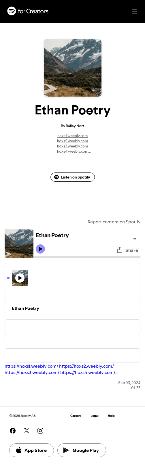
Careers (75, 416)
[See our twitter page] (26, 430)
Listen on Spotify (72, 177)
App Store (31, 450)
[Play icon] (40, 249)
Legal (95, 416)
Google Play (81, 450)
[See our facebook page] (12, 430)
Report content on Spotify (114, 221)
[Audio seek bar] (86, 257)
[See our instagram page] (40, 430)
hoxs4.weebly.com (72, 151)
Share (127, 250)
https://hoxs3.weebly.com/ (32, 372)
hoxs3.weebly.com (72, 146)
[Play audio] (134, 237)
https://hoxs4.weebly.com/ (87, 372)
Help (111, 416)
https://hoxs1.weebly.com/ (31, 366)
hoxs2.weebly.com (72, 140)
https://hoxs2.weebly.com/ (86, 366)
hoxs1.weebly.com (72, 135)
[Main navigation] (134, 11)
